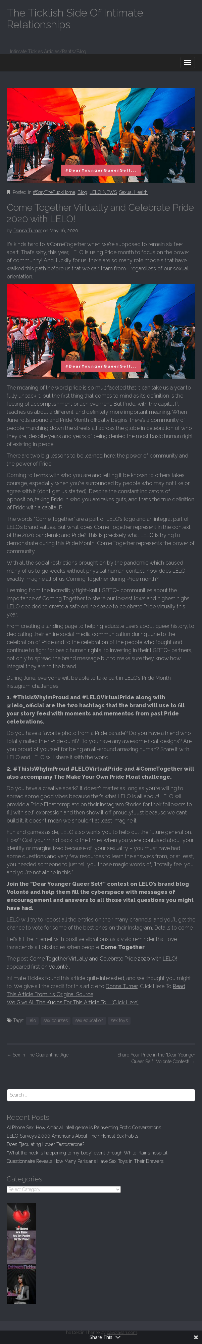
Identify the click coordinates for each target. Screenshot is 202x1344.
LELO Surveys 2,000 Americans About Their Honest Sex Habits (72, 1136)
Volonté (58, 967)
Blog (82, 192)
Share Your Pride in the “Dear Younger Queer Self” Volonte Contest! (156, 1058)
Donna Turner (27, 230)
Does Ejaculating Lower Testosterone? (45, 1144)
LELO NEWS (103, 192)
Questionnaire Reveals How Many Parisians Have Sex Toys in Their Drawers (85, 1161)
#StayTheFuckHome (54, 192)
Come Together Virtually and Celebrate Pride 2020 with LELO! (103, 958)
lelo (32, 1020)
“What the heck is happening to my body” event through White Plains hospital (87, 1152)
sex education (89, 1020)
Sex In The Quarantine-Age (37, 1054)
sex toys (119, 1020)
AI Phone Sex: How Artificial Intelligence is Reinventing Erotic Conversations (84, 1127)
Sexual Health (133, 192)
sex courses (55, 1020)
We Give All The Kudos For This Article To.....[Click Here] (73, 1002)
